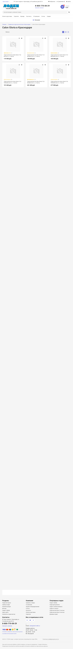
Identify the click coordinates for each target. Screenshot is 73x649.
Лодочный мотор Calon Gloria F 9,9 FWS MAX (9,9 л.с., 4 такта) (59, 82)
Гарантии (28, 614)
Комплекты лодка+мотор (8, 614)
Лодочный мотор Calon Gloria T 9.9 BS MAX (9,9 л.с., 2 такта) (35, 55)
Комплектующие (6, 606)
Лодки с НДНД (6, 610)
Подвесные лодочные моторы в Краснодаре (19, 24)
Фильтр (7, 32)
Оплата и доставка (7, 16)
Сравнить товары (30, 602)
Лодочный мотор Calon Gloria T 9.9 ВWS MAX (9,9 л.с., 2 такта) (59, 55)
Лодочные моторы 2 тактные (57, 610)
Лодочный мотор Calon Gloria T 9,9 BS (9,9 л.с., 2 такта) (12, 55)
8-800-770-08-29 (42, 6)
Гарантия (16, 16)
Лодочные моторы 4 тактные (57, 612)
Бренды (22, 16)
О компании (29, 604)
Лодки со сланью (54, 608)
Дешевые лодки (54, 614)
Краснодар (5, 1)
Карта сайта (5, 612)
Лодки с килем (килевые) (56, 606)
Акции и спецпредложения (32, 606)
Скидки (49, 16)
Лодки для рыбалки (55, 604)
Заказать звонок (39, 7)
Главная (4, 24)
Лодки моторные (6, 602)
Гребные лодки (6, 604)
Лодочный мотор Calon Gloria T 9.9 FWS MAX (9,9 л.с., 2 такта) (12, 82)
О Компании (36, 16)
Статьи (43, 16)
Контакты (28, 16)
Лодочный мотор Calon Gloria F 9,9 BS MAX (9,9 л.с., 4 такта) (35, 82)
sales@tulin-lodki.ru (34, 625)
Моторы (4, 608)
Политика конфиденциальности (51, 639)
